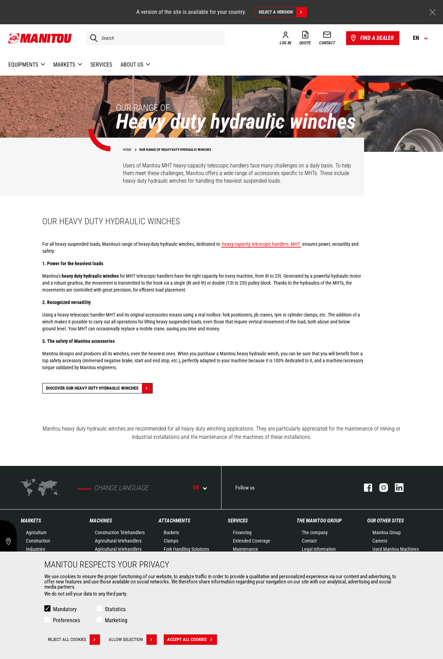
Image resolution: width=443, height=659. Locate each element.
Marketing (116, 620)
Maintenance (245, 549)
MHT (295, 244)
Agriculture (36, 532)
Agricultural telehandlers (118, 541)
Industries (35, 549)
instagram (380, 487)
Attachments (174, 521)
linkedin (396, 487)
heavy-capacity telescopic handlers (255, 244)
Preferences (66, 620)
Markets (31, 521)
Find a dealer (371, 38)
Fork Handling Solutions (186, 549)
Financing (242, 532)
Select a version (283, 12)
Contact (309, 541)
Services (238, 521)
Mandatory (65, 609)
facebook (364, 487)
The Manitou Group (319, 521)
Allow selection (133, 639)
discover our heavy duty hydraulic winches (99, 388)
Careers (379, 541)
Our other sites (385, 521)
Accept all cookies (192, 639)
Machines (101, 521)
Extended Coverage (251, 541)
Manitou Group (386, 532)
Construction (38, 541)
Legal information (319, 549)
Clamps (171, 541)
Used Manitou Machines (395, 549)
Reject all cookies (74, 639)
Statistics (115, 609)
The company (315, 532)
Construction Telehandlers (120, 532)
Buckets (171, 532)
